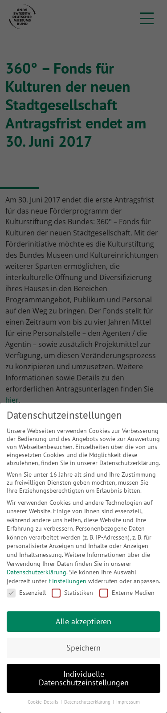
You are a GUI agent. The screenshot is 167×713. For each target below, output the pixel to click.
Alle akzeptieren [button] (83, 621)
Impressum (128, 702)
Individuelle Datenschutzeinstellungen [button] (84, 678)
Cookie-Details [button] (44, 702)
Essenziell (26, 593)
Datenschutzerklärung (36, 572)
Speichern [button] (83, 648)
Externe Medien (127, 593)
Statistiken (72, 593)
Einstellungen (67, 581)
